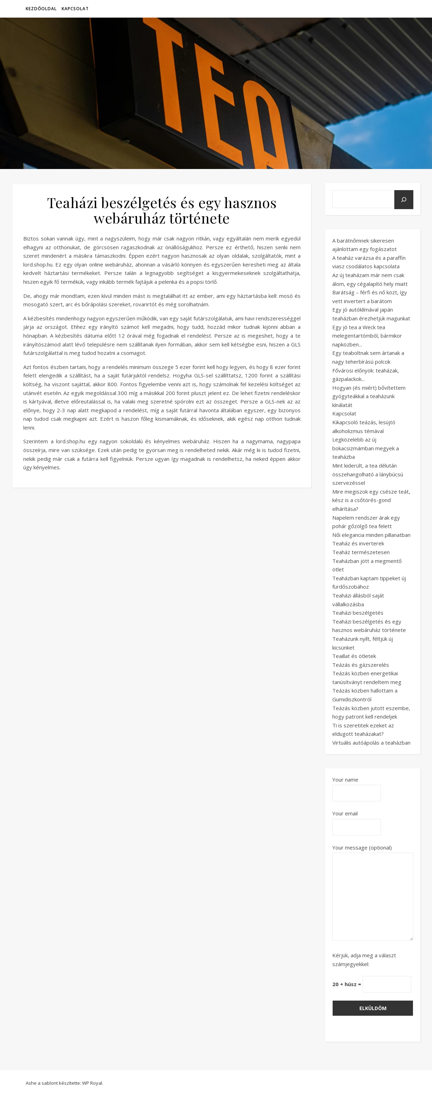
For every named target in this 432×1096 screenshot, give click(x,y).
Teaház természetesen (361, 552)
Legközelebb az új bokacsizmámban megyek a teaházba (365, 448)
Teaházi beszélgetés (357, 612)
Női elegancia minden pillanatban (371, 534)
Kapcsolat (75, 9)
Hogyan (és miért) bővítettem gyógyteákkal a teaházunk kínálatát (369, 396)
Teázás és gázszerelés (360, 664)
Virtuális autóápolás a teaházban (371, 742)
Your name (356, 786)
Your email (356, 820)
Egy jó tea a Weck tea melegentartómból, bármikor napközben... (367, 336)
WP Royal (92, 1083)
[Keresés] (403, 199)
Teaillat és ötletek (354, 655)
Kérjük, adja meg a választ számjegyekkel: (364, 959)
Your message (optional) (372, 893)
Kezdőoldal (41, 9)
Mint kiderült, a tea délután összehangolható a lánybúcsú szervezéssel (367, 474)
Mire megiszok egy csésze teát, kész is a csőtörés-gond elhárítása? (371, 500)
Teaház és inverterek (358, 543)
